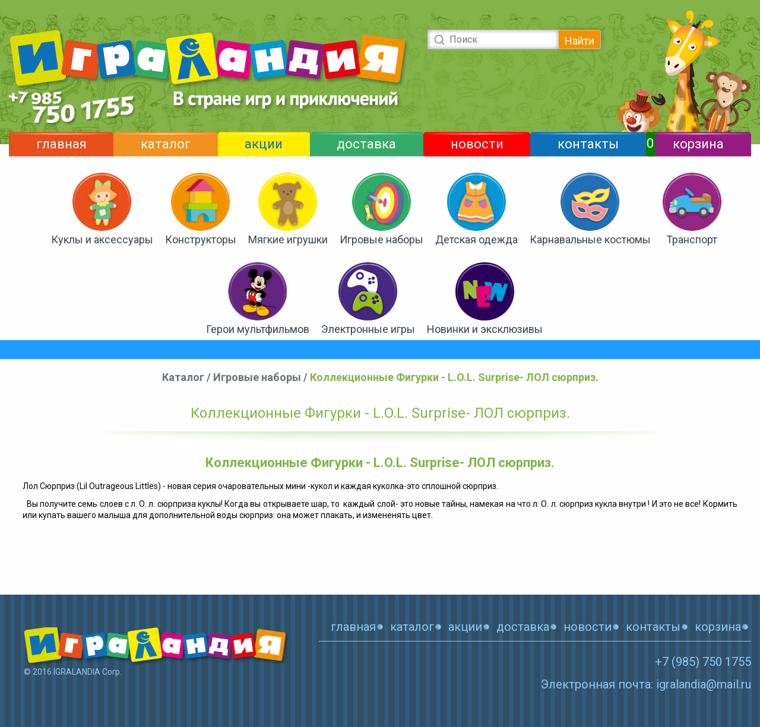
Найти (579, 40)
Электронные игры (368, 329)
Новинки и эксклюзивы (485, 329)
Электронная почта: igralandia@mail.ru (646, 684)
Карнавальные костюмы (590, 239)
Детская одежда (476, 239)
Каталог (183, 377)
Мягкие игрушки (288, 239)
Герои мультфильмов (257, 329)
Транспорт (691, 239)
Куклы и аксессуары (102, 239)
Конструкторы (200, 239)
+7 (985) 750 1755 (703, 662)
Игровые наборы (381, 239)
